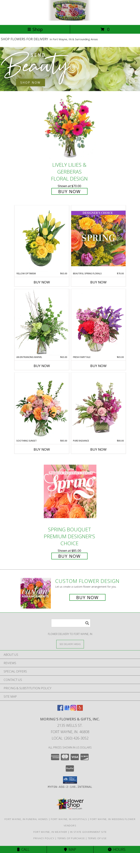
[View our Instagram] (73, 709)
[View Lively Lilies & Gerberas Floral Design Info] (70, 127)
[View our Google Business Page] (67, 709)
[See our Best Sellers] (70, 69)
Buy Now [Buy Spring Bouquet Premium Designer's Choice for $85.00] (69, 556)
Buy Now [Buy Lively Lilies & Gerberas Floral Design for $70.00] (69, 191)
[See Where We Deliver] (70, 644)
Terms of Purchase (71, 838)
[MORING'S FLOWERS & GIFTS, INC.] (70, 19)
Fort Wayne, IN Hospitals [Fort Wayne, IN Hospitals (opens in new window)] (69, 819)
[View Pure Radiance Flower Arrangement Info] (98, 406)
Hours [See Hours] (116, 849)
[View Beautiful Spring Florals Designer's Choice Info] (98, 238)
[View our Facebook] (60, 709)
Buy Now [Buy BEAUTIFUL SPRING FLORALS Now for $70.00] (98, 282)
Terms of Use (97, 838)
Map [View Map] (70, 849)
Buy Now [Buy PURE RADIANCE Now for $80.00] (98, 449)
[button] (70, 780)
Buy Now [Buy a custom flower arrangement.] (87, 597)
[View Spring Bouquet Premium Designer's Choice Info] (70, 491)
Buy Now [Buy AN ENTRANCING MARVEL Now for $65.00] (42, 365)
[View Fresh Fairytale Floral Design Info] (98, 322)
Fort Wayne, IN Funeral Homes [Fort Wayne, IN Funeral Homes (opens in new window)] (26, 819)
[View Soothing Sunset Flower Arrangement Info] (42, 406)
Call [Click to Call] (23, 849)
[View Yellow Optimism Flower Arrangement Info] (42, 238)
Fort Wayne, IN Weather (50, 832)
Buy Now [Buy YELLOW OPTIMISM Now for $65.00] (42, 282)
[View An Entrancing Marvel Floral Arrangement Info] (42, 322)
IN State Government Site (88, 832)
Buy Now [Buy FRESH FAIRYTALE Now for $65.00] (98, 365)
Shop (35, 29)
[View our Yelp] (80, 709)
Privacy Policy (43, 838)
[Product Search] (70, 623)
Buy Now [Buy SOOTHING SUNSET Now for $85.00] (42, 449)
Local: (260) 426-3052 (70, 738)
